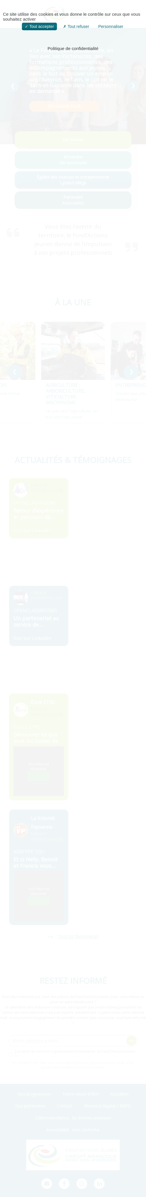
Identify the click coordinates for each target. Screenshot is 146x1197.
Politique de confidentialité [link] (73, 48)
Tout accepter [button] (39, 26)
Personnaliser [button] (110, 26)
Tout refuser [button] (76, 26)
